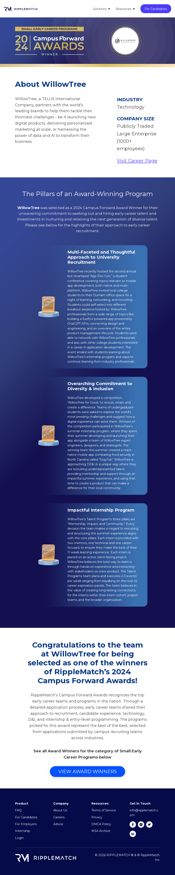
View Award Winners (87, 771)
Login (19, 838)
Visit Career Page (137, 161)
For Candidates (156, 9)
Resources (123, 9)
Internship (22, 831)
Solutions (99, 9)
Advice (58, 824)
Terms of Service (103, 810)
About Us (60, 810)
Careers (58, 817)
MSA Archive (100, 831)
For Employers (26, 824)
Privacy (96, 817)
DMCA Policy (101, 824)
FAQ (18, 810)
